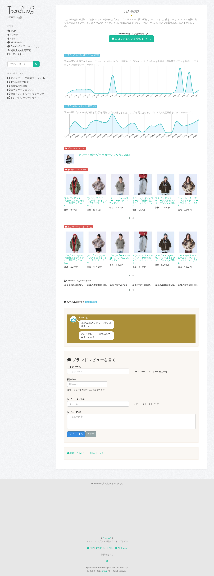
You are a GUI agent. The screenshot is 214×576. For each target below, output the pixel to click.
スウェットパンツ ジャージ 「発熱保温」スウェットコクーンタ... (142, 202)
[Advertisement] (107, 510)
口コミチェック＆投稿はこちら (131, 38)
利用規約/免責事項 (19, 50)
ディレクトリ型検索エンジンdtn (26, 78)
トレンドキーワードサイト (23, 97)
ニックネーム (74, 366)
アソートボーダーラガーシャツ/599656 (104, 155)
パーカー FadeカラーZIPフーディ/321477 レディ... (120, 201)
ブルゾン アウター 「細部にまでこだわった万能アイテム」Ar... (74, 202)
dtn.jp (105, 571)
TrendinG (20, 10)
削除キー (71, 379)
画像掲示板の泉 (17, 85)
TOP (11, 30)
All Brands (14, 42)
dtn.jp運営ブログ (18, 81)
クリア (90, 434)
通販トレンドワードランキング (25, 93)
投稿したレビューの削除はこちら (85, 453)
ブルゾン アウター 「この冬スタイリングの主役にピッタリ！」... (97, 202)
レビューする (76, 434)
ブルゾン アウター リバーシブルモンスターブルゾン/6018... (165, 201)
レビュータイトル (76, 399)
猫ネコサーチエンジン (21, 89)
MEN (11, 38)
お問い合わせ (16, 54)
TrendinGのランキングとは (23, 46)
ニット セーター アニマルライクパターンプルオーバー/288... (188, 202)
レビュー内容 (74, 412)
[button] (129, 218)
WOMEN (12, 34)
